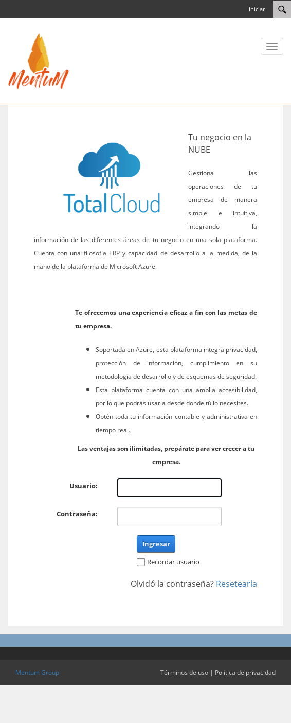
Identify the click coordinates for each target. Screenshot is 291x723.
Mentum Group (37, 672)
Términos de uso (184, 672)
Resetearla (236, 583)
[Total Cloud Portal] (38, 60)
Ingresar (156, 543)
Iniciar (257, 9)
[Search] (282, 9)
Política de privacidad (245, 672)
